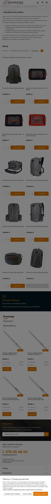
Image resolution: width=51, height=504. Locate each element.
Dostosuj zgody (27, 493)
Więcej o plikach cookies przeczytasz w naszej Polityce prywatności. (23, 489)
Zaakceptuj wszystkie (41, 493)
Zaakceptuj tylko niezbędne (12, 493)
